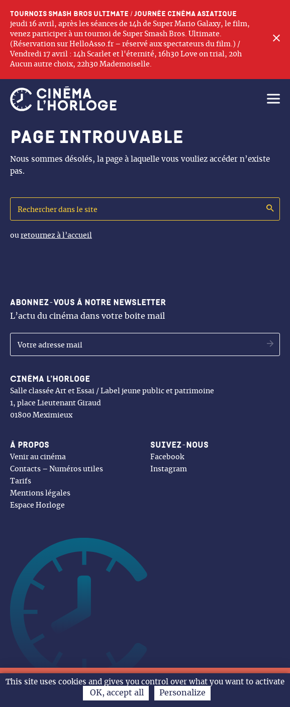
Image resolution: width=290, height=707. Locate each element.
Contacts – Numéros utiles (56, 469)
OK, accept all (116, 693)
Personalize (182, 693)
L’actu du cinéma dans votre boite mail (88, 309)
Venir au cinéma (38, 457)
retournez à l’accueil (56, 235)
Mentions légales (40, 493)
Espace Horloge (37, 505)
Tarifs (20, 481)
